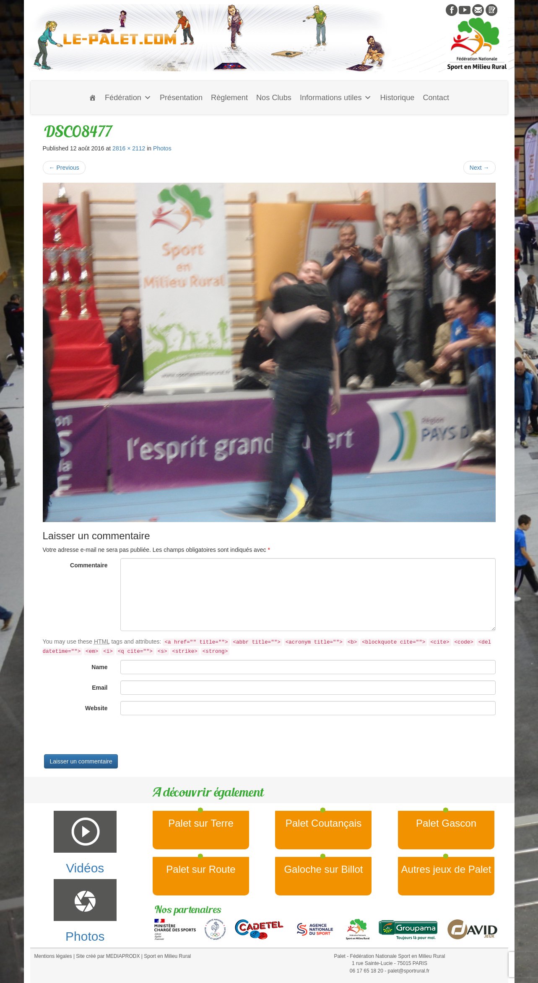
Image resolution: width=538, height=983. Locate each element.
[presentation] (106, 738)
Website (96, 708)
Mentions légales (53, 956)
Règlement (229, 97)
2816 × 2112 (128, 148)
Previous (64, 167)
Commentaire (88, 565)
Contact (436, 97)
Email (99, 687)
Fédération (128, 97)
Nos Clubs (273, 97)
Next (479, 167)
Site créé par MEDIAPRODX (108, 956)
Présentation (181, 97)
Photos (162, 148)
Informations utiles (336, 97)
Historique (397, 97)
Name (99, 667)
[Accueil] (93, 97)
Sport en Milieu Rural (167, 956)
